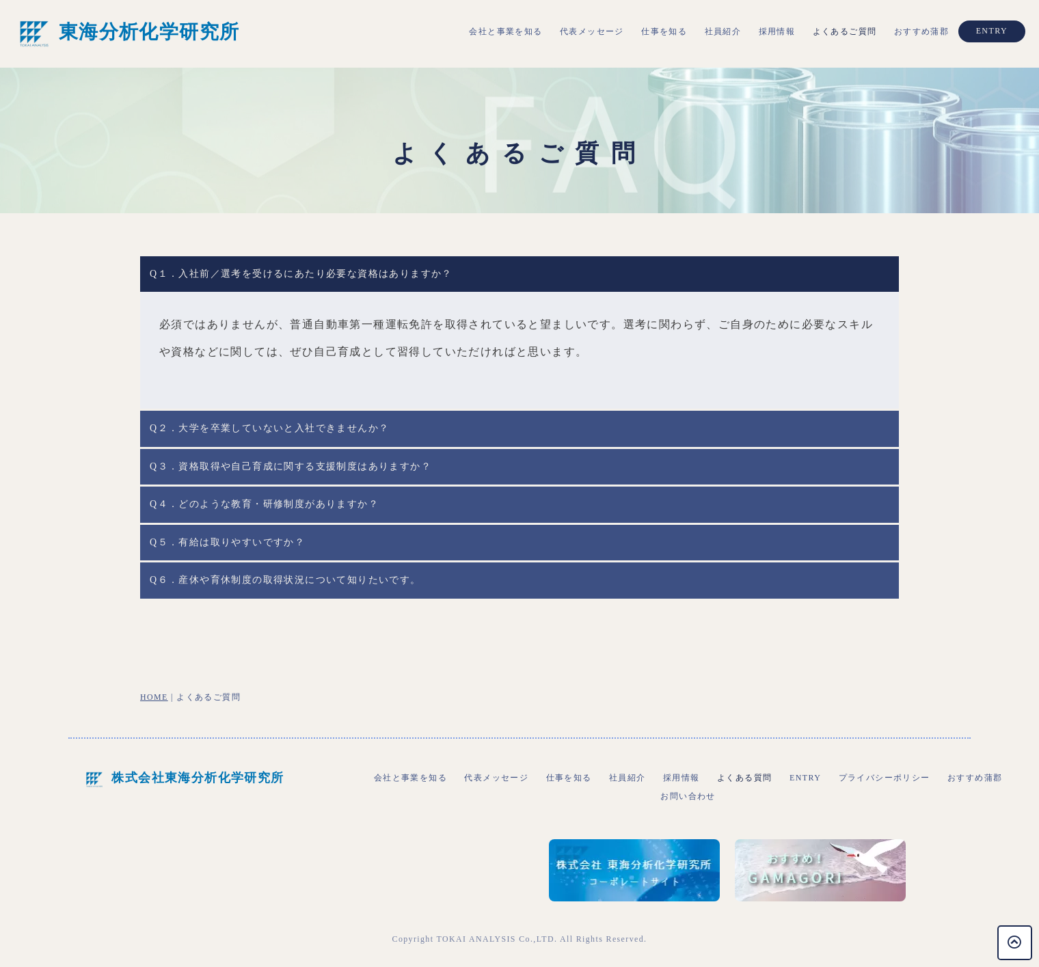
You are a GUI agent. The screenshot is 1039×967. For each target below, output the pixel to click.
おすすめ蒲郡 (921, 31)
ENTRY (992, 31)
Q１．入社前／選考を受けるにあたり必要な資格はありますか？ (301, 274)
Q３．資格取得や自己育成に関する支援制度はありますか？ (290, 466)
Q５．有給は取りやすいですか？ (227, 542)
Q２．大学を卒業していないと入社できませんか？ (269, 428)
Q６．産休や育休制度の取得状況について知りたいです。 (285, 580)
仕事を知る (664, 31)
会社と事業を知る (505, 31)
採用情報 (777, 31)
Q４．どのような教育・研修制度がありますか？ (264, 504)
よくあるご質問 (845, 31)
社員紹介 (723, 31)
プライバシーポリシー (884, 777)
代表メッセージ (592, 31)
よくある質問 (744, 777)
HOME (154, 697)
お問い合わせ (687, 796)
